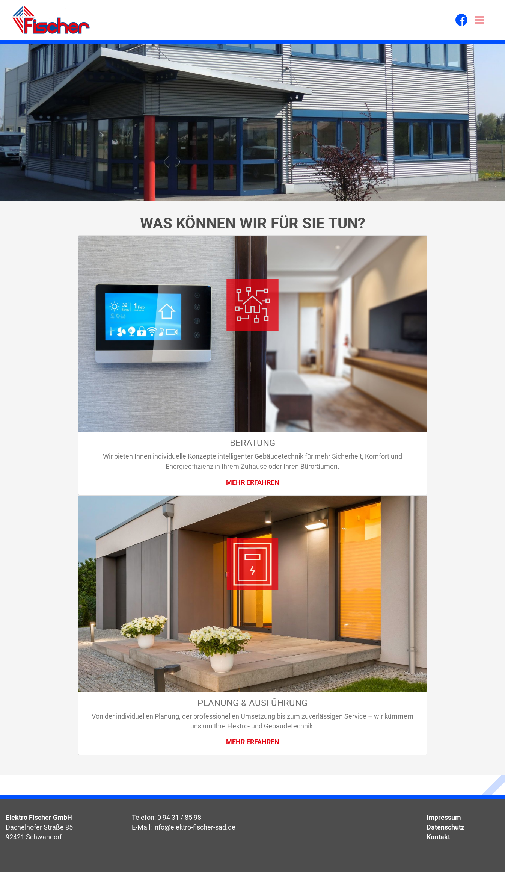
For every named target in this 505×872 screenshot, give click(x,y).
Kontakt (438, 837)
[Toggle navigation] (479, 19)
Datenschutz (445, 827)
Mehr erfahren (252, 482)
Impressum (444, 817)
